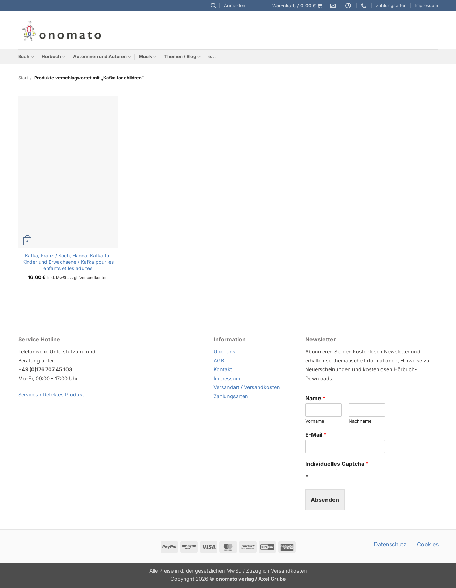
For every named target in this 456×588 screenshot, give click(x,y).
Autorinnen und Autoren (102, 57)
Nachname (360, 421)
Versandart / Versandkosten (246, 387)
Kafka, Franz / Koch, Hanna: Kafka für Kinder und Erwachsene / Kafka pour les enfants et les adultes (68, 262)
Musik (147, 57)
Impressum (426, 5)
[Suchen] (213, 6)
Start (23, 78)
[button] (234, 5)
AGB (218, 361)
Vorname (314, 421)
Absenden (325, 499)
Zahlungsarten (391, 5)
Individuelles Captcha (337, 463)
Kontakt (222, 369)
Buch (26, 57)
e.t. (212, 56)
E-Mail (316, 434)
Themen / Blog (182, 57)
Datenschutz (390, 544)
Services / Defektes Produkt (51, 394)
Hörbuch (53, 57)
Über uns (224, 351)
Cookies (428, 544)
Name (315, 398)
